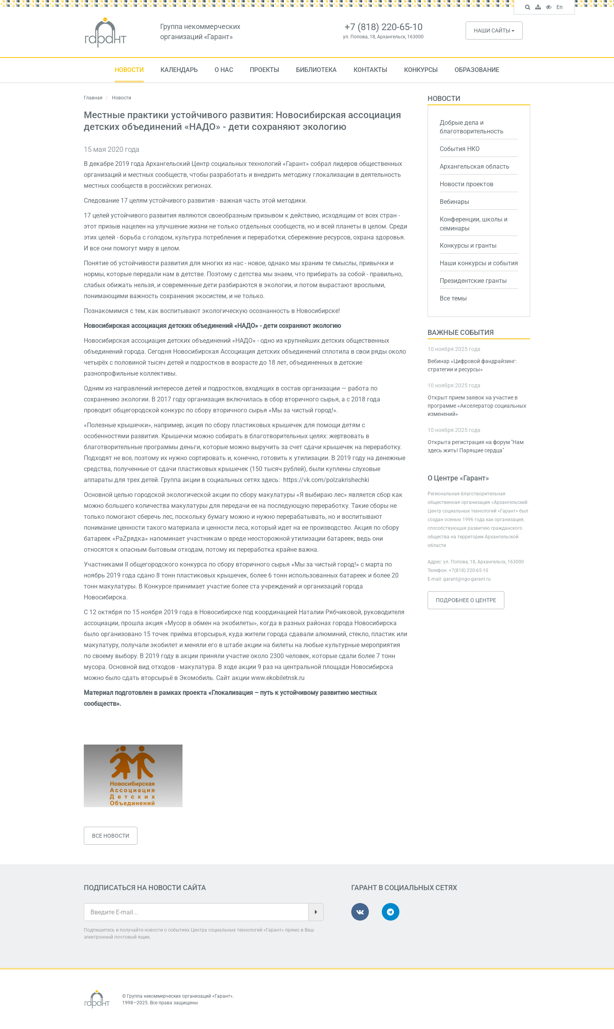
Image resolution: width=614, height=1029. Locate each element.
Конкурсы (421, 70)
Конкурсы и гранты (468, 245)
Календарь (179, 70)
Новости (129, 70)
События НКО (460, 149)
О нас (224, 70)
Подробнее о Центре (466, 600)
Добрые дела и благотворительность (472, 127)
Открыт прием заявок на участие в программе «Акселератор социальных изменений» (477, 405)
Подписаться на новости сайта (145, 887)
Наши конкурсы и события (479, 263)
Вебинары (454, 201)
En (560, 8)
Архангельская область (474, 166)
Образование (477, 70)
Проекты (264, 70)
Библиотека (316, 70)
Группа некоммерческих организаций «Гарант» (180, 996)
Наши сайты (494, 30)
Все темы (453, 298)
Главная (93, 98)
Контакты (370, 70)
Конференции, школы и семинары (473, 224)
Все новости (110, 836)
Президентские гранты (473, 280)
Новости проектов (466, 184)
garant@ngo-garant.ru (467, 579)
